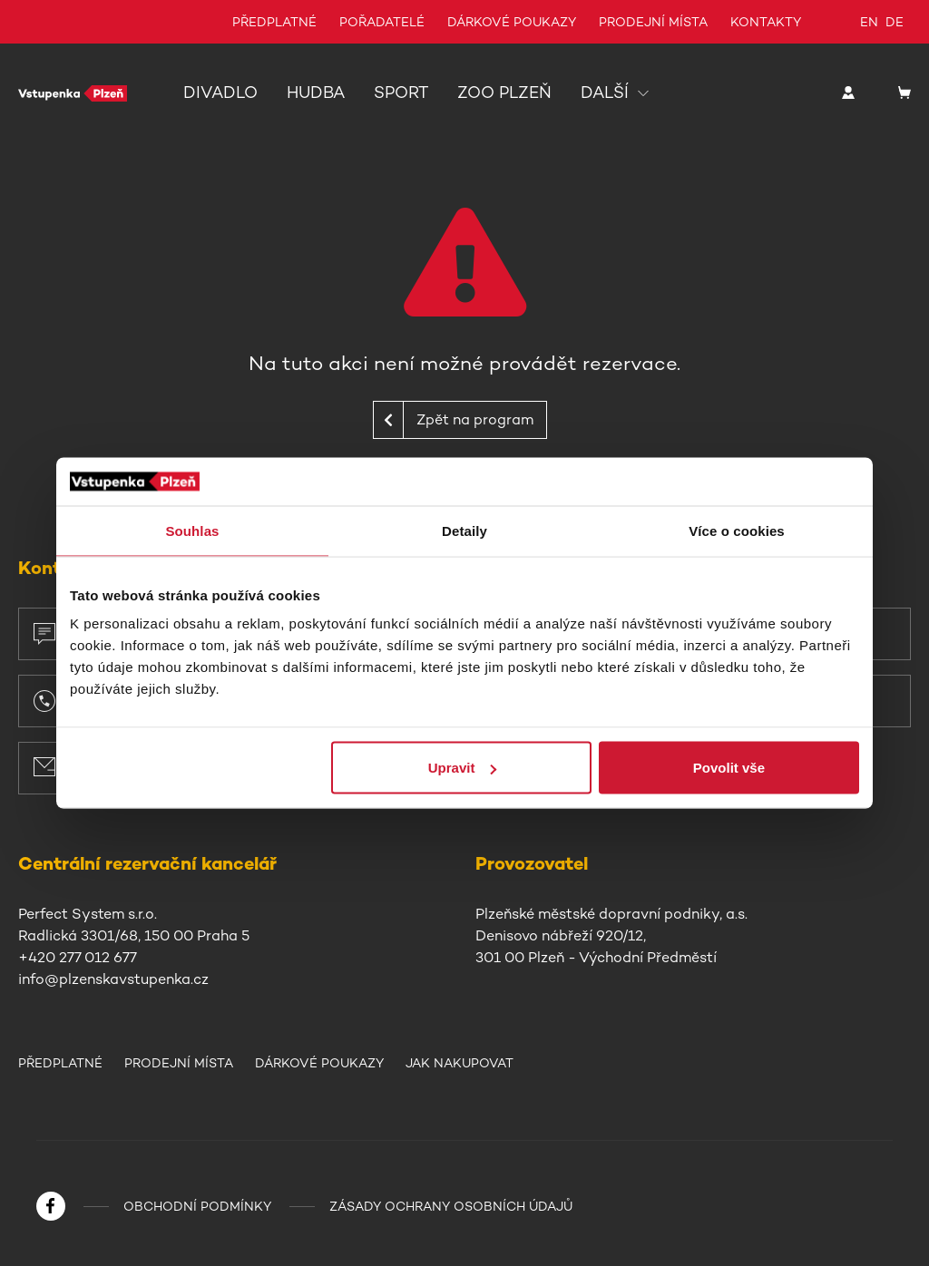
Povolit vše (729, 767)
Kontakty (765, 22)
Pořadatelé (382, 22)
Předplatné (274, 22)
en (869, 22)
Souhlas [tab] (192, 530)
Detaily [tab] (464, 530)
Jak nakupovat (459, 1063)
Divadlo (220, 92)
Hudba (316, 92)
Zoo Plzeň (504, 92)
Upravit (462, 767)
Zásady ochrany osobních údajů (450, 1206)
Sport (401, 92)
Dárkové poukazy (511, 22)
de (894, 22)
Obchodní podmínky (197, 1206)
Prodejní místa (653, 22)
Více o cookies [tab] (737, 530)
